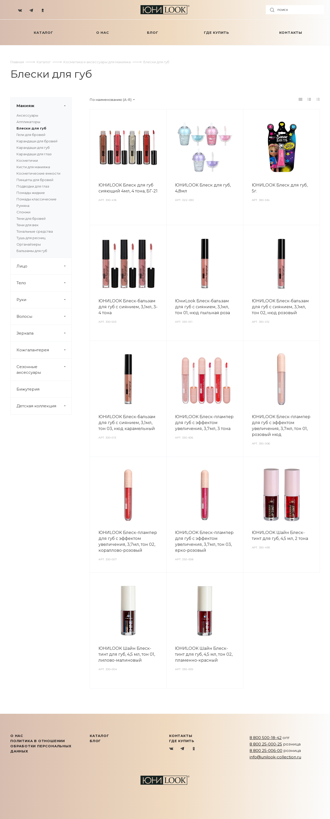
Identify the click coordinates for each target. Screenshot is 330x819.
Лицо (43, 266)
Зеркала (43, 333)
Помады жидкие (30, 193)
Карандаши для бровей (36, 141)
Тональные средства (34, 231)
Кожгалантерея (43, 350)
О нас (16, 736)
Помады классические (36, 199)
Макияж (43, 106)
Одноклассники (193, 749)
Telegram (182, 749)
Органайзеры (28, 244)
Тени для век (27, 225)
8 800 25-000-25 (266, 744)
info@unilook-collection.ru (275, 757)
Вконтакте (171, 749)
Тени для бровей (31, 218)
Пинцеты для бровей (34, 180)
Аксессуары (27, 115)
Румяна (22, 206)
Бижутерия (27, 389)
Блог (95, 741)
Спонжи (23, 212)
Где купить (181, 741)
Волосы (43, 316)
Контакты (180, 736)
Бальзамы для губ (31, 251)
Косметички (27, 160)
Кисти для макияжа (33, 167)
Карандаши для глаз (34, 154)
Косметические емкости (38, 173)
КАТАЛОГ (99, 736)
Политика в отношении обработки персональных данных (40, 746)
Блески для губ (31, 128)
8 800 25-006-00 (266, 750)
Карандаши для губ (33, 147)
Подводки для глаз (32, 186)
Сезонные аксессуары (43, 370)
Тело (43, 283)
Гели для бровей (30, 135)
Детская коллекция (43, 406)
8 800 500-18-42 (266, 737)
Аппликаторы (28, 122)
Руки (43, 299)
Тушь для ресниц (30, 238)
